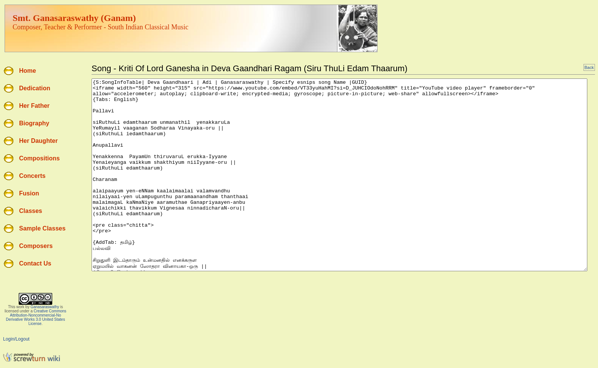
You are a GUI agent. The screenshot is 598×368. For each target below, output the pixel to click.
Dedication (34, 88)
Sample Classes (42, 228)
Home (27, 70)
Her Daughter (38, 141)
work (20, 307)
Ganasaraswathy (45, 307)
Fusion (29, 193)
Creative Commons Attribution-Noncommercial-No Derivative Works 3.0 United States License (36, 317)
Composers (36, 246)
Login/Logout (16, 339)
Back (589, 67)
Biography (34, 123)
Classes (30, 211)
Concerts (32, 176)
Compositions (39, 158)
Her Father (34, 105)
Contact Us (35, 263)
